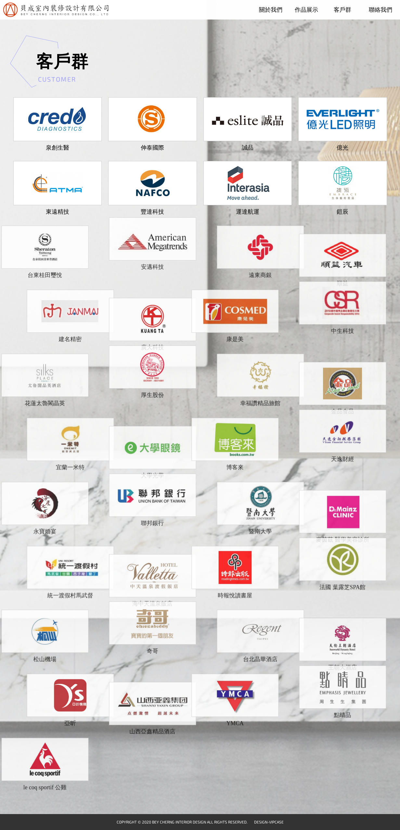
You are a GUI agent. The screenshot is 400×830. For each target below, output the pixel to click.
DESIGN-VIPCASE (269, 822)
